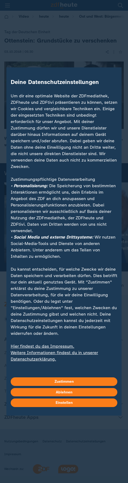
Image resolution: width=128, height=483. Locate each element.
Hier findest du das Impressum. (42, 346)
